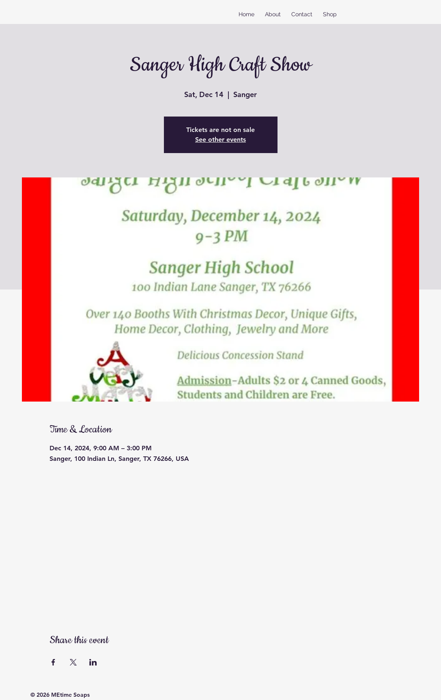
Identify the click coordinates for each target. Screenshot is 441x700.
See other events (220, 139)
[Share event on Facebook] (53, 662)
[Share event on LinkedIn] (93, 662)
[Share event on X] (73, 662)
